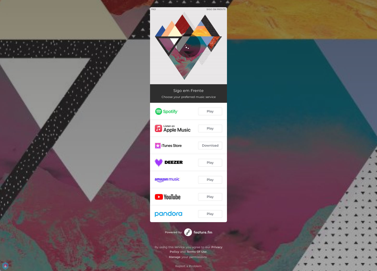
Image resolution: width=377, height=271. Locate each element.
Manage (175, 257)
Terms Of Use (197, 251)
